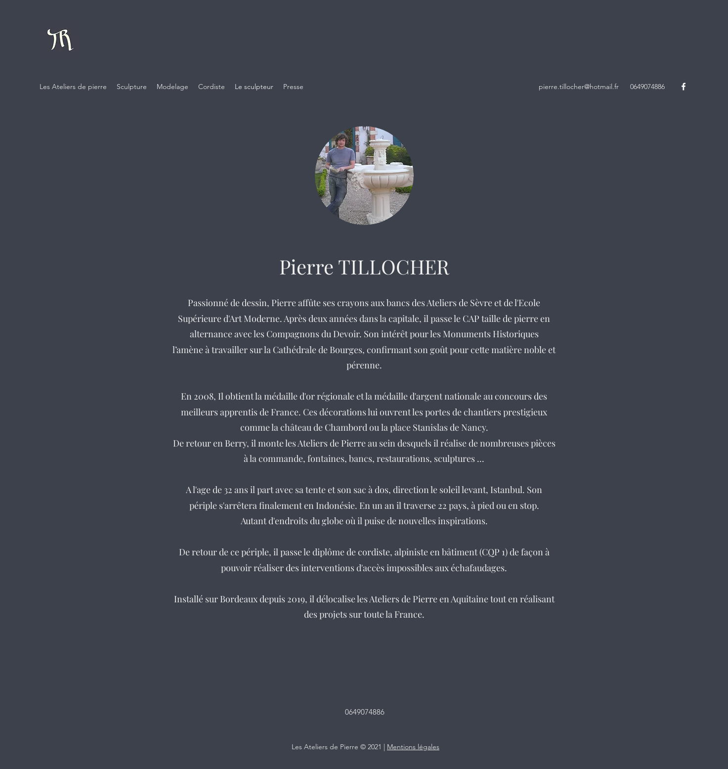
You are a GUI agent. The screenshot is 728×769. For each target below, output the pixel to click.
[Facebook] (683, 86)
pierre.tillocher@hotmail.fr (579, 86)
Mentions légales (413, 746)
